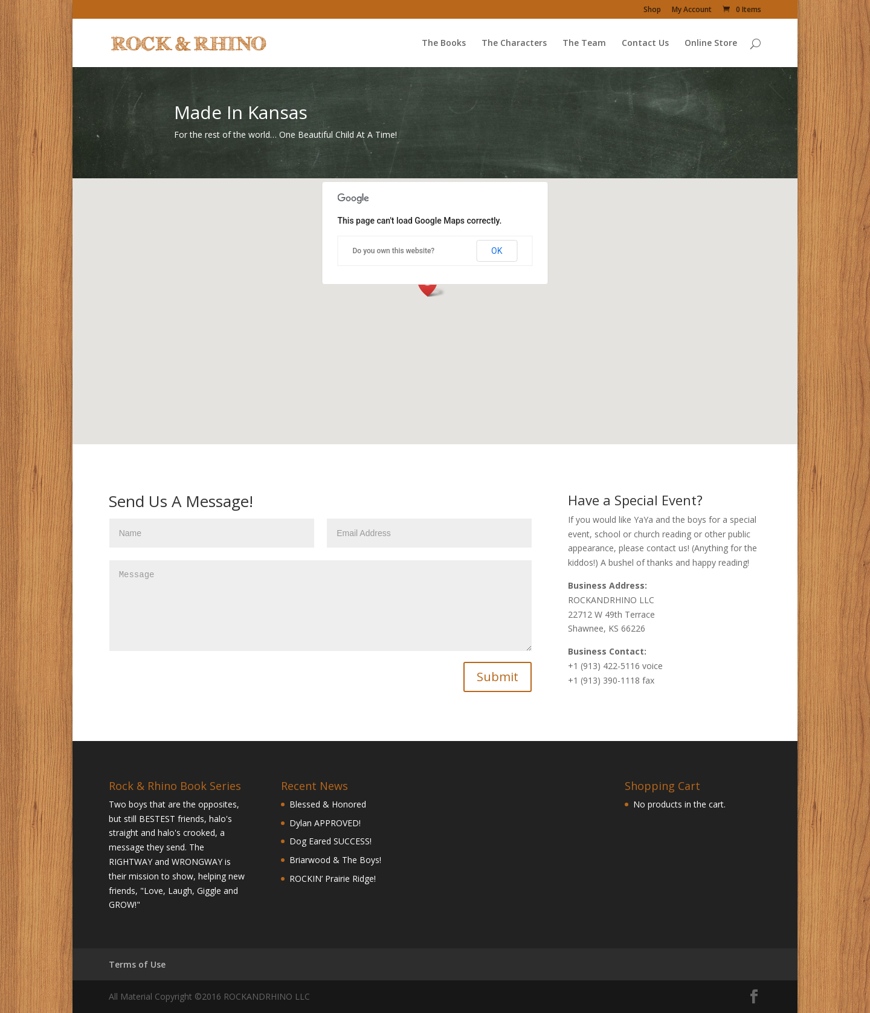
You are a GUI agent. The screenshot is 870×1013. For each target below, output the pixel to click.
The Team (584, 43)
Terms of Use (137, 964)
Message (320, 605)
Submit (497, 676)
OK (496, 251)
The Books (444, 43)
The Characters (514, 43)
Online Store (711, 43)
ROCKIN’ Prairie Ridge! (332, 878)
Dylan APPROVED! (325, 823)
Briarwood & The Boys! (335, 860)
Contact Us (645, 43)
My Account (692, 10)
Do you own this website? (394, 251)
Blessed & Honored (327, 804)
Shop (652, 10)
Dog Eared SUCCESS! (330, 841)
